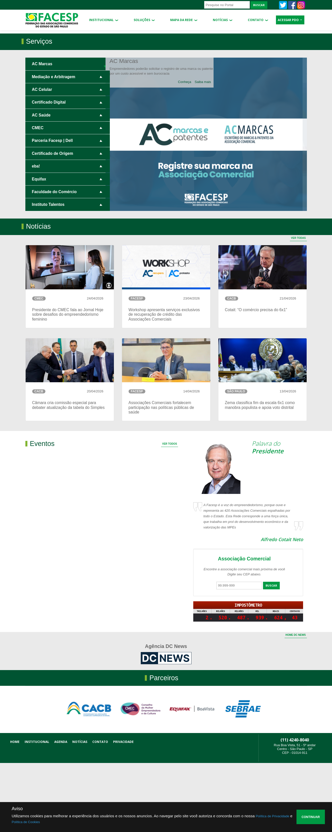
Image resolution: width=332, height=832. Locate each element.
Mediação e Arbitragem (53, 145)
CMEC (38, 196)
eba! (36, 235)
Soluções (142, 20)
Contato (256, 20)
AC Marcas (42, 133)
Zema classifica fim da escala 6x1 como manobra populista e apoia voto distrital (260, 473)
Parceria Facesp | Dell (52, 209)
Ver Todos (169, 512)
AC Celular (42, 158)
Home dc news (296, 704)
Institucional (101, 20)
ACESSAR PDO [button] (289, 20)
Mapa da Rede (181, 20)
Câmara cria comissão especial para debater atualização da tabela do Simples (68, 473)
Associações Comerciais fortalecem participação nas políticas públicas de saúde (161, 476)
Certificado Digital (49, 171)
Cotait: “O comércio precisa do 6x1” (256, 378)
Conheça (189, 151)
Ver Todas (298, 307)
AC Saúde (41, 184)
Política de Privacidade (272, 816)
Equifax (39, 248)
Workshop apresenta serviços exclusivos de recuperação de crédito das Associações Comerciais (164, 383)
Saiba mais (207, 151)
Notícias (220, 20)
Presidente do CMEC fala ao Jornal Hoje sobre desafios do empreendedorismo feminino (67, 383)
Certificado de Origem (52, 222)
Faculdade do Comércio (54, 260)
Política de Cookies (26, 822)
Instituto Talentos (48, 273)
